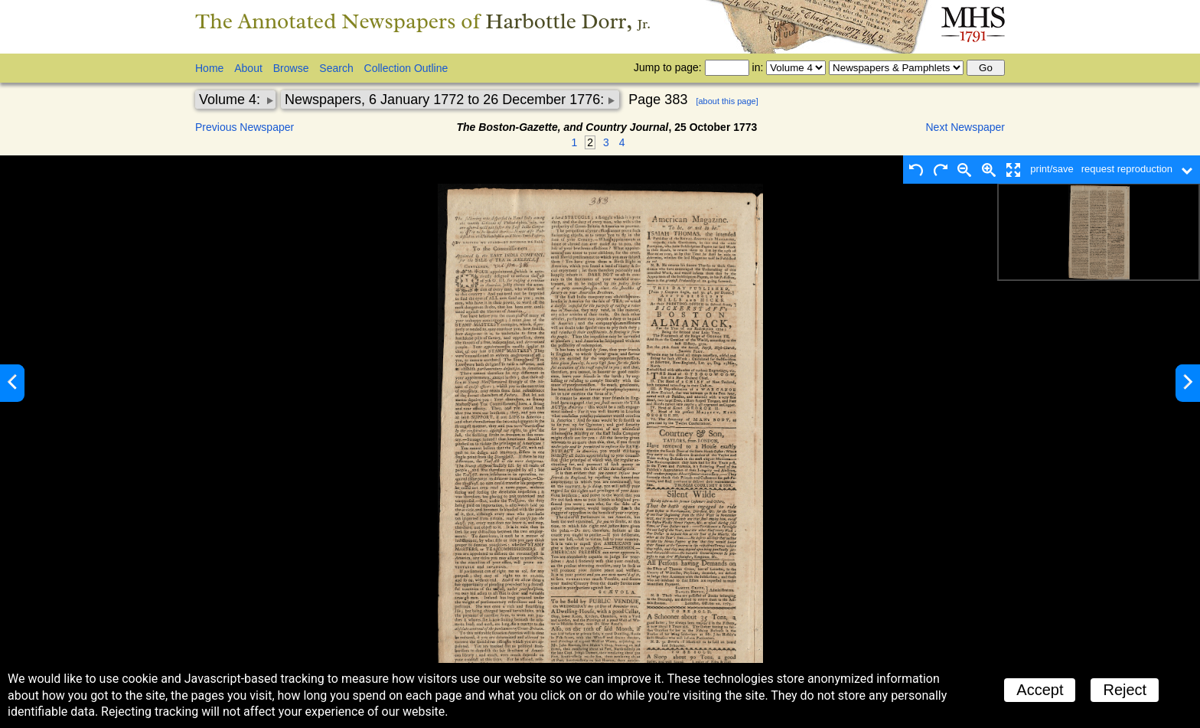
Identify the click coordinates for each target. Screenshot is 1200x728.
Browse (291, 68)
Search (336, 68)
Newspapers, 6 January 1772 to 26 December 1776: (446, 99)
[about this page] (727, 101)
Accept (1039, 689)
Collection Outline (406, 68)
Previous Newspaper (244, 127)
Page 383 (657, 99)
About (248, 68)
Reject (1124, 689)
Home (209, 68)
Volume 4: (231, 99)
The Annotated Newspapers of (423, 21)
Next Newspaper (966, 127)
